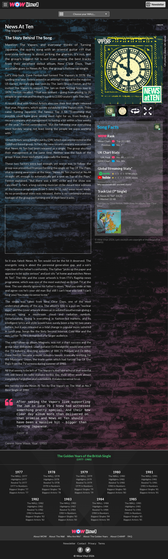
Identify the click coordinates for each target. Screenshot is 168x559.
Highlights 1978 (51, 479)
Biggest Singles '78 (51, 489)
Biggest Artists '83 (67, 519)
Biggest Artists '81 (149, 492)
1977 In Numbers (18, 486)
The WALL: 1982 (35, 503)
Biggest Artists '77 (19, 492)
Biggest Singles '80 (116, 489)
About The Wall (57, 536)
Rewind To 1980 (117, 482)
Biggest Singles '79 (84, 489)
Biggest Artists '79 (84, 492)
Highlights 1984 (100, 506)
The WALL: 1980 (116, 476)
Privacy (92, 543)
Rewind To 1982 (35, 509)
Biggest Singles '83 (67, 516)
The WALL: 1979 (84, 476)
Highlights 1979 (84, 479)
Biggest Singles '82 (35, 516)
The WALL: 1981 (149, 476)
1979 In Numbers (84, 486)
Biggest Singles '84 (100, 516)
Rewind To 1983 (68, 509)
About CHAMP (117, 536)
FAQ (130, 536)
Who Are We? (74, 536)
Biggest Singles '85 (133, 516)
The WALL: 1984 (100, 503)
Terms (101, 543)
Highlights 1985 (133, 506)
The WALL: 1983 (68, 503)
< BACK (159, 25)
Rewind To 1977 (19, 482)
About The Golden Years (95, 536)
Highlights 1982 (35, 506)
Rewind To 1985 (133, 509)
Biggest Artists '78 (51, 492)
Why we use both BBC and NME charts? (114, 184)
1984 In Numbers (100, 513)
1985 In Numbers (132, 513)
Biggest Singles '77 (18, 489)
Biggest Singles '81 (149, 489)
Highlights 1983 (68, 506)
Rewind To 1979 (84, 482)
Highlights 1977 (19, 479)
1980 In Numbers (116, 486)
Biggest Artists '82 (35, 519)
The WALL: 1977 (19, 476)
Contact (81, 543)
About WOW (40, 536)
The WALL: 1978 (51, 476)
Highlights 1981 (149, 479)
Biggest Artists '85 (133, 519)
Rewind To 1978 (51, 482)
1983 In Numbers (67, 513)
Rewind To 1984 (100, 509)
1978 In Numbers (51, 486)
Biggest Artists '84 (100, 519)
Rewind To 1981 (149, 482)
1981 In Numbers (149, 486)
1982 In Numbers (35, 513)
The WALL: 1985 (133, 503)
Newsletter (69, 543)
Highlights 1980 (116, 479)
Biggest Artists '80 (116, 492)
